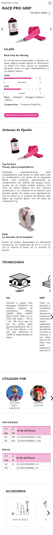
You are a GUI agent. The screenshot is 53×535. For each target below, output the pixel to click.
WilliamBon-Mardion (14, 405)
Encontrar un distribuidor (21, 115)
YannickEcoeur (38, 404)
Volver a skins (40, 13)
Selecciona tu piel (10, 3)
